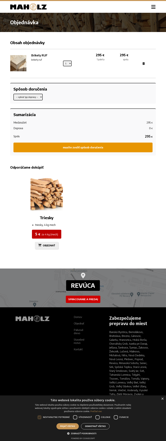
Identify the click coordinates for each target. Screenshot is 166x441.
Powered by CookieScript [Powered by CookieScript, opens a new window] (83, 438)
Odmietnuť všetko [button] (95, 426)
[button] (83, 433)
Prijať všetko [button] (67, 426)
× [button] (162, 399)
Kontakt (78, 349)
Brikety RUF (39, 55)
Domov (78, 317)
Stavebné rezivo (79, 341)
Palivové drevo (78, 331)
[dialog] (83, 418)
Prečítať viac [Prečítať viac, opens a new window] (96, 411)
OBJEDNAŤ (49, 245)
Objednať (79, 323)
